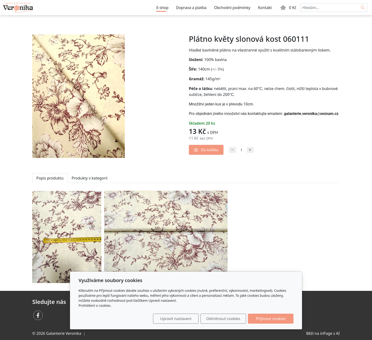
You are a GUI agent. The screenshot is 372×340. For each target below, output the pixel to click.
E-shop (162, 7)
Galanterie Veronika (63, 333)
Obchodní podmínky (232, 7)
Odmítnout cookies (223, 318)
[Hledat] (362, 7)
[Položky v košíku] (283, 7)
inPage (326, 333)
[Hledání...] (329, 7)
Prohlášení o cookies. (95, 305)
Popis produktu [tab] (50, 178)
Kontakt (265, 7)
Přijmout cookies (270, 318)
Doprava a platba (191, 7)
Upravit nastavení (175, 318)
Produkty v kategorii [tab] (89, 178)
